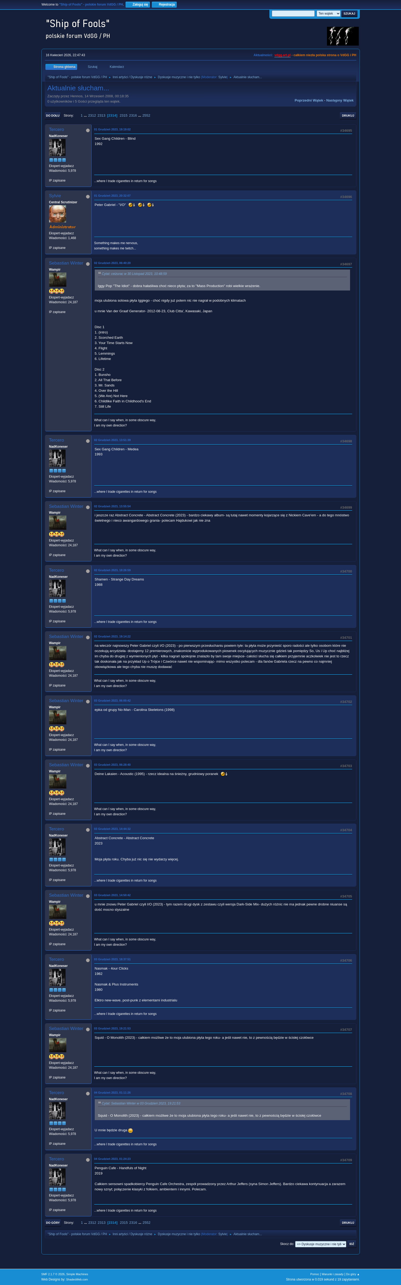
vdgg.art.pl (282, 55)
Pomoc (314, 1274)
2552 (146, 115)
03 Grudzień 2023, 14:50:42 (112, 895)
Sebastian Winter (66, 263)
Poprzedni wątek (309, 100)
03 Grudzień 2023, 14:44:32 (112, 828)
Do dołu (53, 115)
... (86, 115)
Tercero (56, 129)
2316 (133, 115)
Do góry (53, 1222)
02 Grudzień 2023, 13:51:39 (112, 440)
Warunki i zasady (333, 1274)
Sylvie (222, 77)
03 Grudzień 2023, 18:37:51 (112, 959)
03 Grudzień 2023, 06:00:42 (112, 700)
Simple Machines (77, 1274)
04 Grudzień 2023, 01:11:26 (112, 1092)
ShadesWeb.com (77, 1279)
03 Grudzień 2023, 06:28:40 (112, 764)
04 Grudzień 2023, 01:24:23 (112, 1158)
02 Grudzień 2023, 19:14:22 (112, 636)
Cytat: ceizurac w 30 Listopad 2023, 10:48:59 (134, 274)
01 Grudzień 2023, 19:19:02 (112, 129)
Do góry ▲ (353, 1274)
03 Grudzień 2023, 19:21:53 (112, 1028)
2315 (124, 115)
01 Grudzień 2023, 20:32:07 (112, 195)
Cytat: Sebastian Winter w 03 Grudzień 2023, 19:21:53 (141, 1103)
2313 (101, 115)
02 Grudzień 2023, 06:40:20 (112, 263)
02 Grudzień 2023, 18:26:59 (112, 570)
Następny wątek (340, 100)
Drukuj (348, 115)
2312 (92, 115)
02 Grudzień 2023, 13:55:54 (112, 506)
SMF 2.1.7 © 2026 (53, 1274)
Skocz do (286, 1244)
